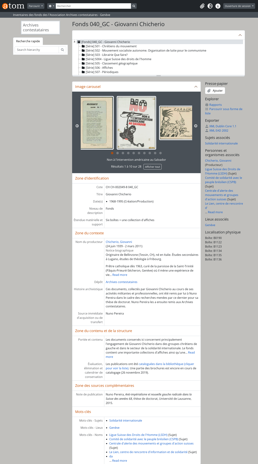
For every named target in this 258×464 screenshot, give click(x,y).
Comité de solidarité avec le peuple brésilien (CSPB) (143, 439)
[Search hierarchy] (37, 49)
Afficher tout (152, 166)
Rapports (213, 105)
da (111, 456)
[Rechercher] (93, 6)
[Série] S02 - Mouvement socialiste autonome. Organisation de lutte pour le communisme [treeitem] (143, 50)
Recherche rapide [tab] (28, 41)
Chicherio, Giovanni (119, 242)
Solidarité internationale (125, 420)
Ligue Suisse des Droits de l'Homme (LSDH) (138, 435)
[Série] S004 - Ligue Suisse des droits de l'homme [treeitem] (116, 59)
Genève (114, 428)
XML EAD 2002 (216, 130)
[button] (202, 6)
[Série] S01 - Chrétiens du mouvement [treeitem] (109, 46)
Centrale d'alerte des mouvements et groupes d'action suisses (151, 443)
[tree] (158, 58)
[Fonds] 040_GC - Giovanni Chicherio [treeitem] (103, 42)
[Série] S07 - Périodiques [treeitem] (99, 72)
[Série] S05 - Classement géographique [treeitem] (109, 63)
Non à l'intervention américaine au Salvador (136, 160)
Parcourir (35, 6)
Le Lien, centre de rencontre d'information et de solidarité (148, 452)
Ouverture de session (238, 6)
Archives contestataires (121, 282)
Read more (119, 275)
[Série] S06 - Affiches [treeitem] (97, 68)
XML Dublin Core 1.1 (220, 126)
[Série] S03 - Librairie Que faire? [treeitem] (104, 55)
